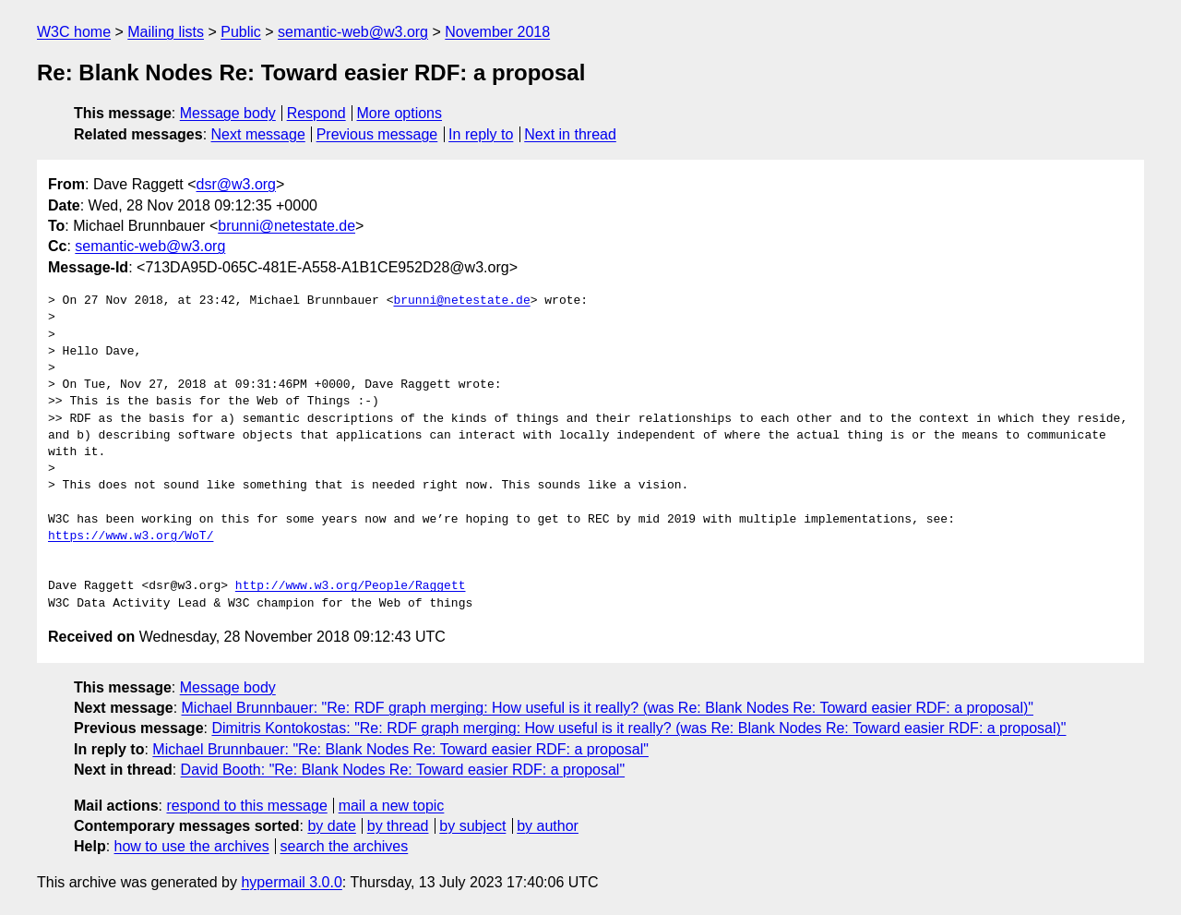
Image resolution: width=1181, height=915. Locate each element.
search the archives (344, 846)
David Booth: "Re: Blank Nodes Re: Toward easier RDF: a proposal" (403, 769)
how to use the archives (191, 846)
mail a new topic (392, 805)
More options (400, 113)
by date (331, 826)
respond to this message (246, 805)
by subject (472, 826)
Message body (228, 113)
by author (548, 826)
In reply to (480, 134)
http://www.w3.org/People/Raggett (350, 586)
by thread (398, 826)
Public (241, 32)
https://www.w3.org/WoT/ (130, 536)
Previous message (377, 134)
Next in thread (570, 134)
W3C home (74, 32)
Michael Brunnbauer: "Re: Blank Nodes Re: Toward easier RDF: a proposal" (400, 749)
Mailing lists (165, 32)
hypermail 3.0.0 (291, 882)
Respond (316, 113)
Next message (258, 134)
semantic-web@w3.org (353, 32)
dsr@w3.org (237, 184)
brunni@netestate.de (286, 226)
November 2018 (497, 32)
